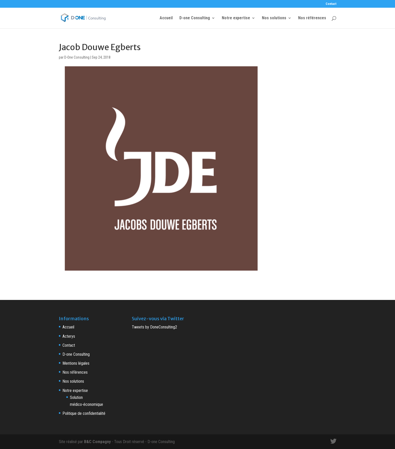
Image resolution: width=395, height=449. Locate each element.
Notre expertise (236, 18)
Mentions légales (75, 363)
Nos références (312, 18)
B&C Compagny (97, 441)
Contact (331, 4)
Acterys (68, 336)
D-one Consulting (194, 18)
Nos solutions (274, 18)
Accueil (166, 18)
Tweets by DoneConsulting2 (154, 327)
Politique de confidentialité (83, 413)
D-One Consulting (76, 57)
